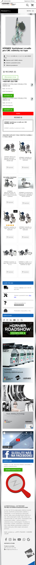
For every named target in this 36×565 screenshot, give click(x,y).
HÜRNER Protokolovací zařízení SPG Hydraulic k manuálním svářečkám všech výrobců (26, 194)
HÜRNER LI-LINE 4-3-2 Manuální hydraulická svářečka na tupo (25, 263)
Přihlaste (8, 56)
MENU (30, 11)
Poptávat (10, 167)
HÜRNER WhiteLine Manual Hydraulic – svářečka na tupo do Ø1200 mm (10, 159)
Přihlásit (32, 1)
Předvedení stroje (10, 77)
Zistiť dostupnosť (8, 91)
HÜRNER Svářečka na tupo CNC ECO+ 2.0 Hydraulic (25, 228)
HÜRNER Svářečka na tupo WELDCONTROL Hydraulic (25, 159)
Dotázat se (8, 96)
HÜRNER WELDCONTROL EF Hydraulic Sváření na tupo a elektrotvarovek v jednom (10, 193)
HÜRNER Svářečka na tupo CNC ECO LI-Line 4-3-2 (9, 263)
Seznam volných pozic (13, 470)
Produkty (5, 11)
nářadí (12, 513)
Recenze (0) (9, 72)
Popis (18, 114)
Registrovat (27, 1)
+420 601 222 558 (10, 81)
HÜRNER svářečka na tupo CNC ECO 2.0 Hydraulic (10, 228)
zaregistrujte (21, 56)
